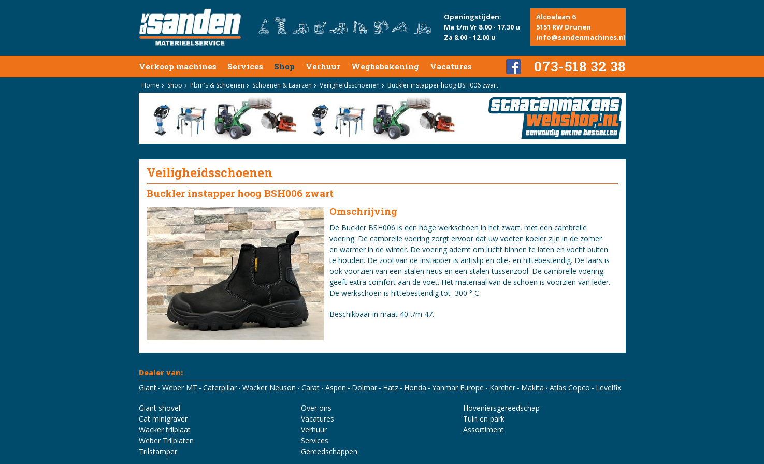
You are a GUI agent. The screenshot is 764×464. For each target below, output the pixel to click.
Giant (147, 388)
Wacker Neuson (269, 388)
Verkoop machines (178, 66)
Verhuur (323, 66)
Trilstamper (158, 451)
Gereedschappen (329, 451)
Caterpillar (220, 388)
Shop (284, 66)
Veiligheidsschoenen (350, 85)
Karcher (502, 388)
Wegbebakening (385, 66)
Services (245, 66)
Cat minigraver (163, 419)
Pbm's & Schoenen (217, 85)
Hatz (390, 388)
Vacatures (451, 66)
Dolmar (364, 388)
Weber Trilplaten (166, 440)
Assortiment (483, 429)
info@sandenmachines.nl (581, 37)
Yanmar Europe (458, 388)
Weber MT (179, 388)
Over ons (316, 408)
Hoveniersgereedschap (501, 408)
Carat (310, 388)
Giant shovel (159, 408)
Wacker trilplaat (165, 429)
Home (150, 85)
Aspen (335, 388)
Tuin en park (483, 419)
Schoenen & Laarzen (282, 85)
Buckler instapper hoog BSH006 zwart (442, 85)
